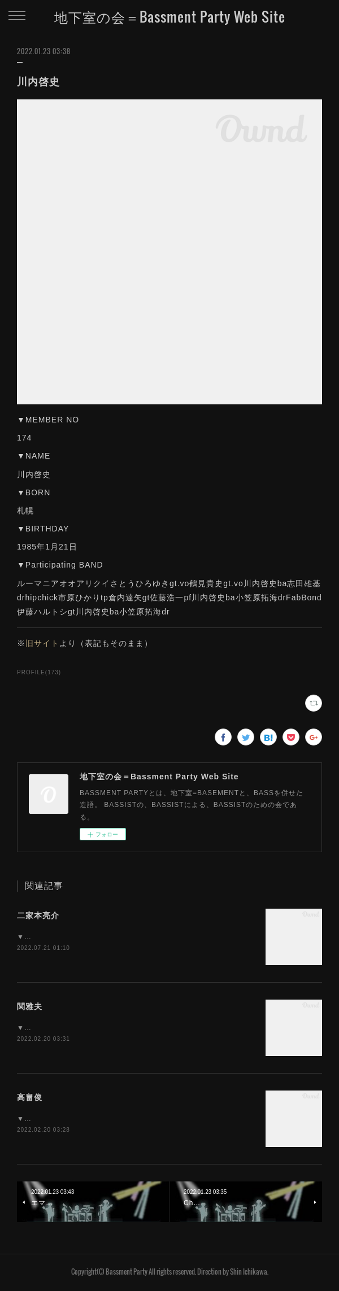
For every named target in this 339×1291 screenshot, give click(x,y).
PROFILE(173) (39, 672)
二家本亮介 (38, 915)
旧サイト (42, 643)
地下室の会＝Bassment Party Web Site (169, 16)
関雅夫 (29, 1006)
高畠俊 (29, 1098)
